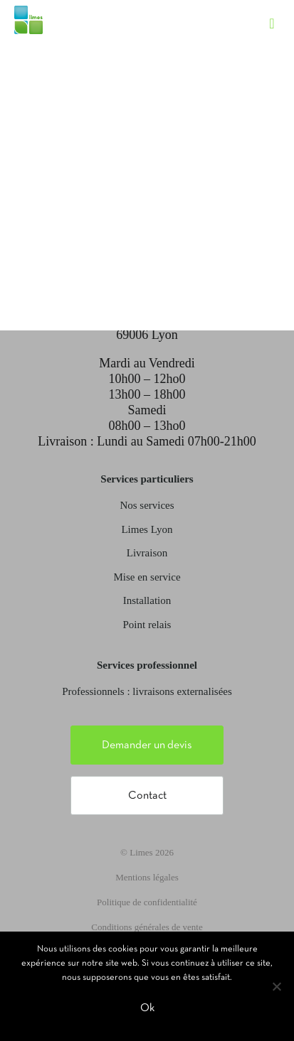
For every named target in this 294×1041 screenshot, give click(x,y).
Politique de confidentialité (147, 902)
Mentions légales (146, 877)
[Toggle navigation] (279, 10)
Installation (147, 600)
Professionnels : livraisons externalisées (147, 691)
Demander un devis (147, 745)
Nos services (147, 505)
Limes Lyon (146, 529)
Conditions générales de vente (146, 927)
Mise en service (146, 577)
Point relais (147, 624)
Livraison (147, 553)
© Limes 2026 (147, 852)
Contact (147, 796)
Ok (147, 1008)
